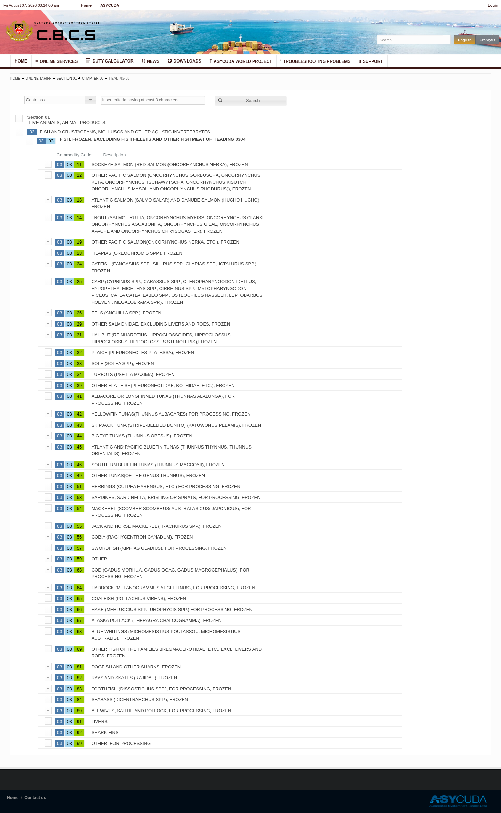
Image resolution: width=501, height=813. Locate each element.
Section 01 (67, 78)
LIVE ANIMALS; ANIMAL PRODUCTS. (250, 120)
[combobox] (60, 100)
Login (493, 5)
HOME (21, 61)
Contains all (37, 100)
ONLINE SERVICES (56, 61)
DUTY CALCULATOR (109, 61)
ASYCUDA (109, 5)
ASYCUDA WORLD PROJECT (241, 61)
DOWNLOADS (184, 61)
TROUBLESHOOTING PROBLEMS (315, 61)
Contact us (35, 797)
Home (86, 5)
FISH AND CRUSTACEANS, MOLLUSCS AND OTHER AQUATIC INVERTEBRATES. (126, 131)
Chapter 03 (93, 78)
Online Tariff (38, 78)
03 (32, 131)
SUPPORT (371, 61)
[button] (250, 100)
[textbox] (410, 39)
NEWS (150, 61)
